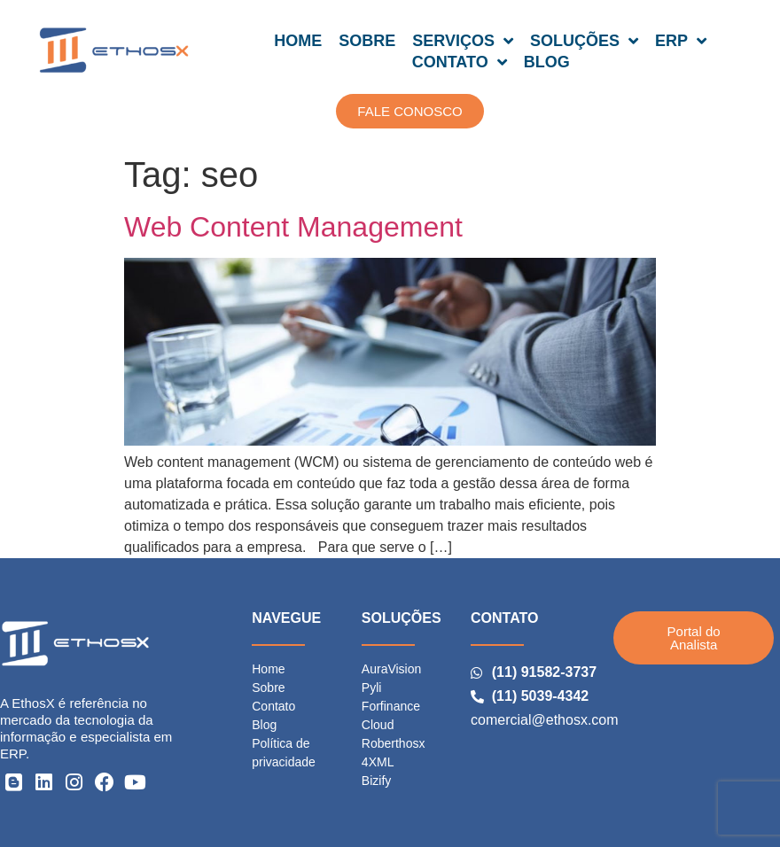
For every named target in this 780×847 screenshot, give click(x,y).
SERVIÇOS (462, 40)
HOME (298, 41)
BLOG (547, 62)
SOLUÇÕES (584, 40)
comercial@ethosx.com (545, 719)
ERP (680, 40)
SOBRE (367, 41)
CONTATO (459, 62)
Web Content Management (293, 227)
